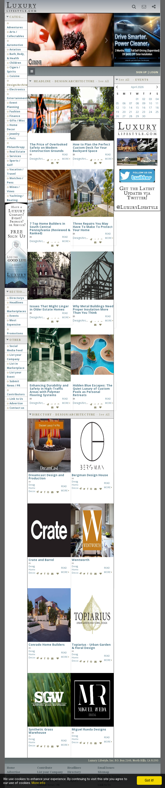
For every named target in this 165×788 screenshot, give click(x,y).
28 (130, 116)
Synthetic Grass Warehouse (41, 731)
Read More (65, 488)
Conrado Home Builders (47, 644)
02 (143, 99)
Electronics (16, 89)
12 (117, 107)
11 (157, 103)
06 (123, 103)
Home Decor (32, 489)
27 (123, 116)
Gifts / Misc (16, 120)
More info (38, 783)
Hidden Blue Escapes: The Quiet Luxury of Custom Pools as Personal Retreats (92, 390)
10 (150, 103)
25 (157, 112)
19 (117, 112)
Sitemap (103, 772)
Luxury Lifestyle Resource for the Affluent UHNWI (21, 6)
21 (130, 112)
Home (11, 767)
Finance (13, 116)
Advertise (15, 403)
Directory (74, 772)
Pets (11, 138)
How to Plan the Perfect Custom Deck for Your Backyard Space (91, 147)
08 (137, 103)
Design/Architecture (42, 159)
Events (13, 316)
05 (117, 103)
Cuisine (13, 76)
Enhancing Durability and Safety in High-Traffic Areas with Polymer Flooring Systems (49, 390)
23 (143, 112)
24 (150, 112)
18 (157, 107)
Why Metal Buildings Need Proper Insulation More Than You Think (93, 309)
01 (137, 99)
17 (150, 107)
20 (123, 112)
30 (143, 116)
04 (157, 99)
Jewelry (13, 134)
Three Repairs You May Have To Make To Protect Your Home (93, 227)
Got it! (149, 780)
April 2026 (137, 87)
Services (14, 156)
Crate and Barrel (41, 559)
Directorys (15, 298)
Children (14, 63)
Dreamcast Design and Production (46, 476)
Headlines (15, 302)
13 (123, 107)
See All (103, 81)
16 (143, 107)
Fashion (13, 111)
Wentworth (80, 559)
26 (117, 116)
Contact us (15, 408)
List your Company (50, 772)
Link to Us (15, 399)
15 (137, 107)
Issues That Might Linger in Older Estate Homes (49, 308)
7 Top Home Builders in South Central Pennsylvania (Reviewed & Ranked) (50, 228)
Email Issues (106, 767)
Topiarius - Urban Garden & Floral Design (91, 646)
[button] (134, 6)
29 (137, 116)
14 (130, 107)
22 (137, 112)
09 (143, 103)
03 (150, 99)
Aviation (14, 49)
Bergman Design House (90, 475)
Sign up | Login (147, 72)
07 (130, 103)
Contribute (44, 767)
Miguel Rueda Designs (89, 729)
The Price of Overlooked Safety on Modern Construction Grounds (48, 147)
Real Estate (16, 151)
